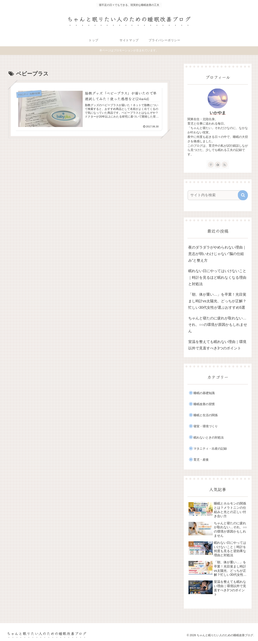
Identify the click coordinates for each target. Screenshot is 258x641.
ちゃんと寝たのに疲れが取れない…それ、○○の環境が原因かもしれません (217, 324)
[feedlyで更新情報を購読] (217, 164)
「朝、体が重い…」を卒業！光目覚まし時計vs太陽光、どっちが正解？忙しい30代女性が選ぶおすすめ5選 (217, 301)
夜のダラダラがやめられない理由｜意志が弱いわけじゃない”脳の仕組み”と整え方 (217, 253)
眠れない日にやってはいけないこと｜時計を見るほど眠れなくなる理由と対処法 (217, 277)
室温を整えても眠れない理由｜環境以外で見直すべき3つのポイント (217, 345)
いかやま (218, 112)
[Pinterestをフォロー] (210, 164)
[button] (243, 195)
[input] (215, 195)
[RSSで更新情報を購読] (224, 164)
